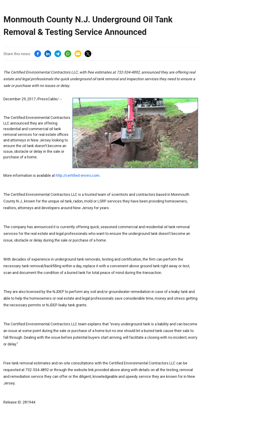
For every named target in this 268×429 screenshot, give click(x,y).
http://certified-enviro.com (77, 175)
